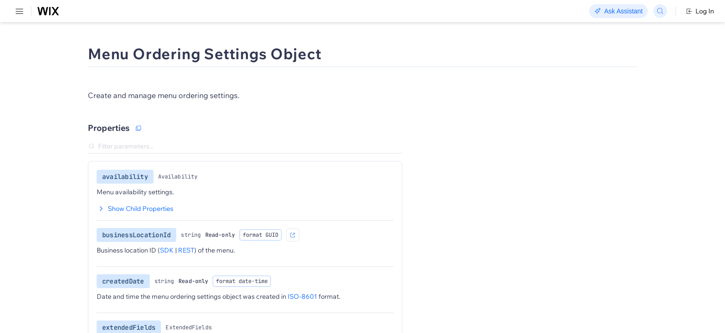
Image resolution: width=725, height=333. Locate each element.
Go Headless (200, 11)
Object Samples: (512, 115)
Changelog (319, 11)
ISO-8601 (367, 312)
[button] (187, 82)
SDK (94, 53)
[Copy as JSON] (203, 144)
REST (34, 53)
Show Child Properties (199, 224)
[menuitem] (64, 44)
